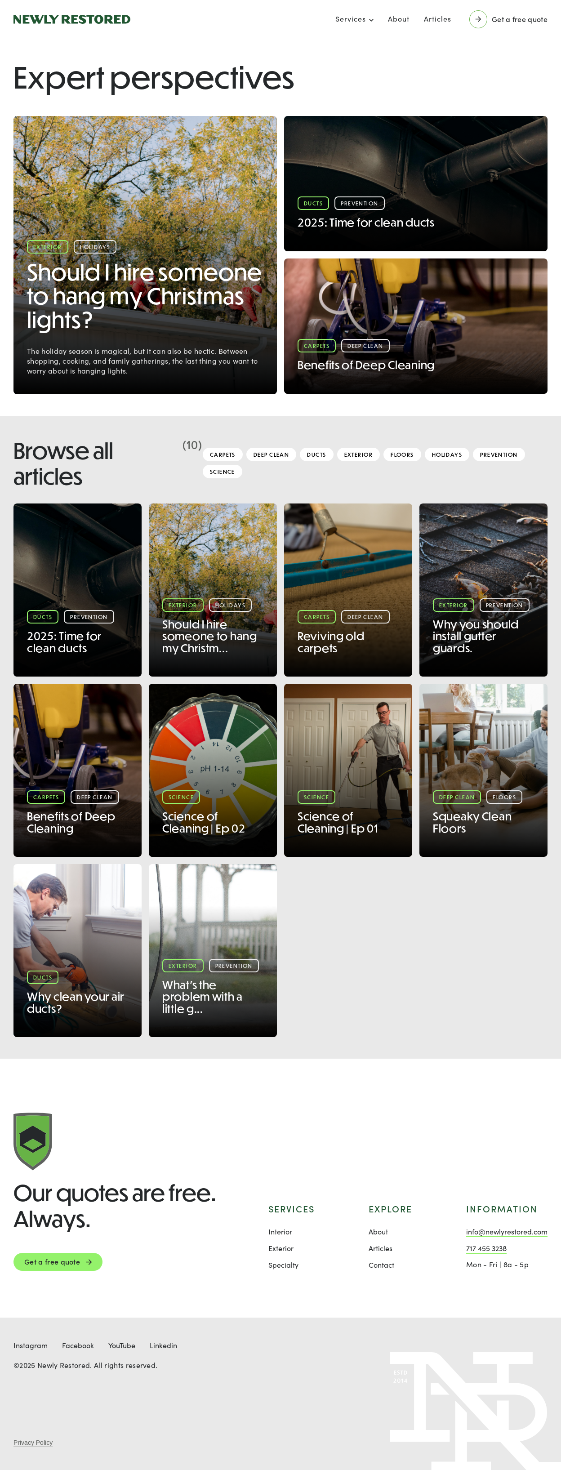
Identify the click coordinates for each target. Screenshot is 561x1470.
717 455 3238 (486, 1248)
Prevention (498, 454)
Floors (402, 454)
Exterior (358, 454)
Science (222, 471)
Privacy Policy (33, 1442)
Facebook (78, 1345)
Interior (280, 1231)
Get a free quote (52, 1261)
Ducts (316, 454)
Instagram (30, 1345)
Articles (437, 18)
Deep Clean (271, 454)
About (399, 18)
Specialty (283, 1265)
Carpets (223, 454)
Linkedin (163, 1345)
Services (350, 18)
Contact (381, 1265)
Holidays (447, 454)
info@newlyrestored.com (507, 1231)
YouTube (121, 1345)
